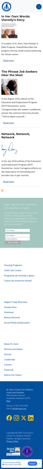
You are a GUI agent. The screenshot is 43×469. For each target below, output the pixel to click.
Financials (9, 369)
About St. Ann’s (11, 344)
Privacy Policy (12, 441)
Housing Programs (13, 265)
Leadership (9, 359)
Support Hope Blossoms (15, 302)
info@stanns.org (19, 408)
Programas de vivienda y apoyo (19, 275)
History (7, 354)
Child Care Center (13, 270)
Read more (8, 60)
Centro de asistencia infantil (18, 280)
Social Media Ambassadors (17, 322)
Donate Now (10, 307)
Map (8, 401)
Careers (8, 364)
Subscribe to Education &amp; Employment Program (2, 190)
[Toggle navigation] (39, 6)
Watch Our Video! (13, 375)
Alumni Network (12, 317)
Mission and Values (13, 349)
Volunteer (9, 312)
